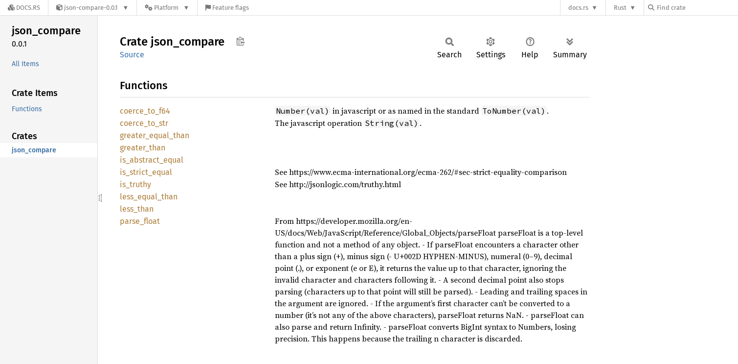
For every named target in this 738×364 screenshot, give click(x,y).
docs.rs (578, 7)
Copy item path (240, 41)
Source (132, 54)
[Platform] (167, 7)
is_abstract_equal (151, 160)
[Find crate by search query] (697, 7)
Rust (620, 7)
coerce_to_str (144, 123)
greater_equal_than (154, 135)
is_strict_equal (146, 172)
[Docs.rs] (24, 7)
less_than (137, 209)
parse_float (140, 221)
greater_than (142, 147)
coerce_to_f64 (145, 111)
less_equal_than (149, 196)
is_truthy (135, 184)
